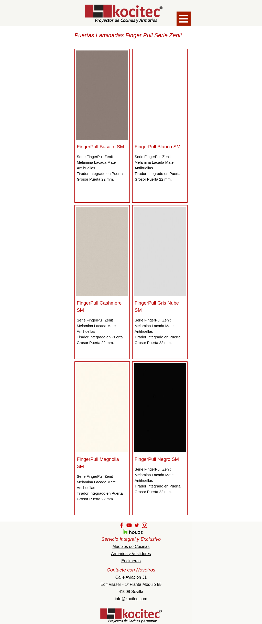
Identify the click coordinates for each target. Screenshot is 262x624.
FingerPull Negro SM (157, 459)
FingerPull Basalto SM (100, 146)
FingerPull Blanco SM (157, 146)
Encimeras (131, 561)
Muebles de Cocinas (131, 546)
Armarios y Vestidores (131, 554)
